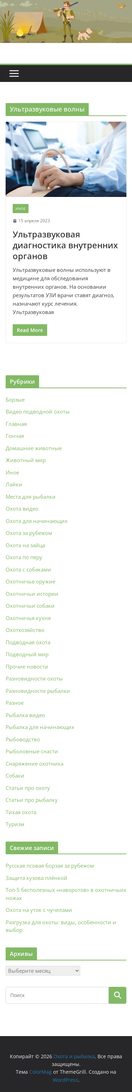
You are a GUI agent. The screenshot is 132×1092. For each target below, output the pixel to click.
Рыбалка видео (25, 715)
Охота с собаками (28, 569)
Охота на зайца (25, 545)
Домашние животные (34, 448)
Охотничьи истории (32, 593)
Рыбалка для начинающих (40, 726)
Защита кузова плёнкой (36, 877)
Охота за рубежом (29, 532)
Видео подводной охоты (38, 411)
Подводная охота (28, 642)
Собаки (15, 775)
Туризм (15, 824)
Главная (16, 423)
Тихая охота (21, 812)
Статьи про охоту (28, 787)
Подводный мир (27, 654)
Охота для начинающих (37, 520)
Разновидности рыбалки (38, 690)
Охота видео (22, 508)
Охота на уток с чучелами (39, 909)
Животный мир (26, 460)
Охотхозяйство (25, 629)
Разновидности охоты (34, 678)
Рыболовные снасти (32, 751)
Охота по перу (24, 557)
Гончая (15, 435)
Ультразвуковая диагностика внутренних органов (65, 245)
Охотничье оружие (30, 581)
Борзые (15, 399)
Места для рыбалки (31, 496)
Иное (20, 208)
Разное (15, 702)
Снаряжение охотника (34, 763)
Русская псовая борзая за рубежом (50, 865)
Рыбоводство (23, 739)
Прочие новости (27, 666)
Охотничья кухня (28, 617)
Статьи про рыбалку (32, 799)
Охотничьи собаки (30, 605)
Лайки (14, 484)
